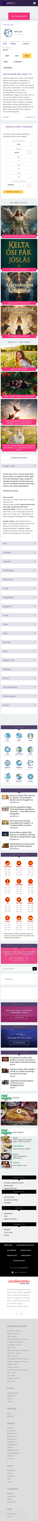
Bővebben (8, 68)
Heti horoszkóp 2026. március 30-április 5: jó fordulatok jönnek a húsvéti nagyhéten (22, 797)
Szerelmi (18, 62)
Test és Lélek (8, 1232)
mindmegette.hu (12, 1444)
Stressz (6, 678)
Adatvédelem (11, 1250)
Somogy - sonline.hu (13, 1367)
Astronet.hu (9, 979)
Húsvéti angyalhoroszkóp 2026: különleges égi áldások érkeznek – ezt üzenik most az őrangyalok (22, 810)
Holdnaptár (7, 1203)
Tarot (5, 1216)
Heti (17, 56)
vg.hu (9, 1413)
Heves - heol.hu (12, 1356)
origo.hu (9, 1401)
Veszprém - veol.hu (13, 1378)
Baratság (7, 669)
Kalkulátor (7, 1230)
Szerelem (7, 552)
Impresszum (8, 1245)
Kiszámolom (19, 1017)
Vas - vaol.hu (11, 1375)
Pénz (6, 62)
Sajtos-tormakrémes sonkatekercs (20, 1157)
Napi (7, 56)
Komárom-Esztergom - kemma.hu (17, 1361)
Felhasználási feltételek (25, 1245)
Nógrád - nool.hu (12, 1364)
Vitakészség (8, 570)
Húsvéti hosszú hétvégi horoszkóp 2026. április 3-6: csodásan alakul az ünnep (21, 823)
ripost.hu (10, 1473)
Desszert (16, 1162)
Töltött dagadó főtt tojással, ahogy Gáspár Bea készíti (22, 1140)
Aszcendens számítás (11, 1200)
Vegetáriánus (18, 1146)
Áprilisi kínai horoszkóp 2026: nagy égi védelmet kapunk (22, 845)
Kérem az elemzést (13, 192)
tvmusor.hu (10, 1458)
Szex (5, 543)
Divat (5, 633)
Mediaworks (24, 1268)
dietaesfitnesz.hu (12, 1450)
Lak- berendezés (10, 687)
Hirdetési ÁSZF (12, 1255)
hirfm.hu (9, 1516)
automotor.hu (11, 1431)
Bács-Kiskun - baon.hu (14, 1331)
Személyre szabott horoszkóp (13, 1183)
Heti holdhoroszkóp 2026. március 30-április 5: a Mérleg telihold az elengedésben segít (22, 834)
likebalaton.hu (11, 1439)
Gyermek (7, 642)
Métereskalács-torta (20, 1165)
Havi (27, 56)
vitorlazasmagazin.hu (13, 1453)
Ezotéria (6, 1235)
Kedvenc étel (8, 660)
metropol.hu (11, 1476)
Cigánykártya (8, 1213)
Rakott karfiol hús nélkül (21, 1149)
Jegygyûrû (7, 606)
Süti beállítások (19, 1261)
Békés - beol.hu (12, 1336)
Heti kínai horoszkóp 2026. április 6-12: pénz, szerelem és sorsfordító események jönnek (23, 1059)
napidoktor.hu (11, 1442)
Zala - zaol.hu (11, 1381)
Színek (6, 588)
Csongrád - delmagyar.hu (15, 1342)
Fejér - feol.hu (11, 1347)
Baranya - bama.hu (13, 1333)
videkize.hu (10, 1456)
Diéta (5, 624)
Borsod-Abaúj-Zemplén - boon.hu (17, 1339)
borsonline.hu (11, 1470)
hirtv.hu (9, 1398)
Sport (5, 651)
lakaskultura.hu (12, 1433)
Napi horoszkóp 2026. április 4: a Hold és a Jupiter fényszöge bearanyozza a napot (23, 1071)
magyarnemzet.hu (12, 1393)
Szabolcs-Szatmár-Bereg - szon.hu (18, 1370)
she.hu (9, 1481)
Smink (5, 615)
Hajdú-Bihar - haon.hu (14, 1353)
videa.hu (9, 1499)
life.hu (9, 1479)
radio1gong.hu (11, 1514)
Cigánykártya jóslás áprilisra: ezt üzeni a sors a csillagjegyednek (22, 1083)
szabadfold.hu (11, 1396)
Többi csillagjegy (8, 25)
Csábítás (6, 561)
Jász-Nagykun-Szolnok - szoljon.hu (18, 1359)
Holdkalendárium (19, 1042)
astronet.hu (10, 1428)
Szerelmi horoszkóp (10, 1188)
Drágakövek (8, 597)
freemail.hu (10, 1493)
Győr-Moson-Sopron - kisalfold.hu (17, 1350)
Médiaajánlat (26, 1255)
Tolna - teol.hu (11, 1373)
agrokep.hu (10, 1416)
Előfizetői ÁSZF (25, 1250)
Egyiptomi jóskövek (10, 1219)
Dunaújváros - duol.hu (14, 1345)
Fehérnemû (8, 579)
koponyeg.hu (11, 1496)
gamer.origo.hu (12, 1436)
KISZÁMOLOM (19, 959)
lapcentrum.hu (11, 1502)
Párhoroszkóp (9, 696)
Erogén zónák (9, 466)
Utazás (6, 705)
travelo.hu (10, 1447)
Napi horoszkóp (9, 1197)
